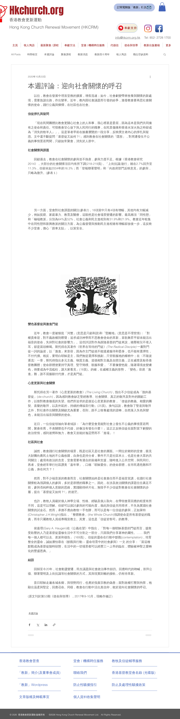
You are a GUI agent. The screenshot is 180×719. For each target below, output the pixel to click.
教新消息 (83, 54)
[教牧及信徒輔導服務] (127, 660)
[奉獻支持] (127, 28)
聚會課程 (66, 54)
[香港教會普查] (35, 660)
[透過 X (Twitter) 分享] (37, 624)
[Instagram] (148, 28)
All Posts (16, 54)
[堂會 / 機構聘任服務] (88, 660)
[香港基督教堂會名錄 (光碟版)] (133, 672)
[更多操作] (150, 77)
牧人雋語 (121, 54)
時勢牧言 (32, 54)
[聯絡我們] (86, 672)
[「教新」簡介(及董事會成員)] (39, 672)
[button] (162, 6)
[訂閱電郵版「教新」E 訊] (134, 7)
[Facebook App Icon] (159, 28)
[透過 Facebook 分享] (29, 624)
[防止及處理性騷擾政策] (129, 684)
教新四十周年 (102, 54)
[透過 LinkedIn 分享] (46, 624)
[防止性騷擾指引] (88, 684)
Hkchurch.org (36, 10)
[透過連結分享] (54, 624)
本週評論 (49, 54)
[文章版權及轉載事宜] (41, 696)
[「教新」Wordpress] (33, 684)
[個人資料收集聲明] (95, 696)
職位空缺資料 (140, 54)
